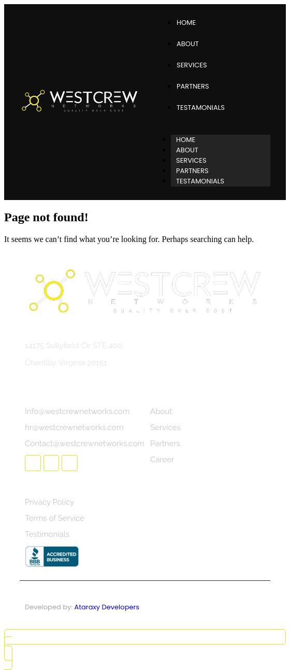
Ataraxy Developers (107, 607)
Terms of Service (54, 518)
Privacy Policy (49, 502)
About (188, 44)
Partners (193, 86)
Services (192, 65)
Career (162, 459)
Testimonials (47, 534)
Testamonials (201, 107)
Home (186, 22)
